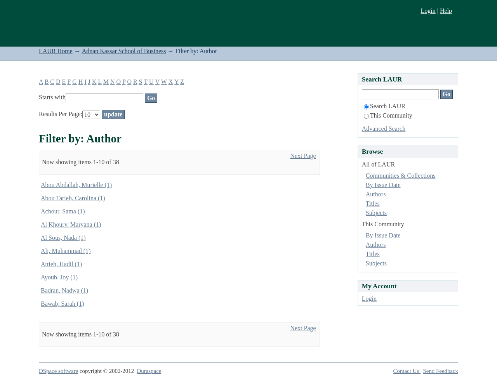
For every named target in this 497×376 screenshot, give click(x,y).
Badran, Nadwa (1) (64, 290)
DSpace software (58, 371)
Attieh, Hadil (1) (61, 264)
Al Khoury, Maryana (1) (71, 224)
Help (446, 10)
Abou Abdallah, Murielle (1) (76, 185)
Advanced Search (383, 128)
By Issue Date (383, 185)
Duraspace (149, 371)
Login (428, 10)
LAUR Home (56, 51)
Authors (376, 194)
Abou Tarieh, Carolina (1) (73, 198)
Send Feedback (440, 371)
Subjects (376, 213)
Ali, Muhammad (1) (65, 251)
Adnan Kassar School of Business (124, 51)
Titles (373, 203)
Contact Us (407, 371)
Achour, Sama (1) (63, 211)
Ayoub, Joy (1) (59, 277)
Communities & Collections (401, 175)
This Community (388, 115)
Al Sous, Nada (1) (63, 237)
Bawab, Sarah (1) (62, 303)
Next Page (303, 155)
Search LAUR (384, 106)
